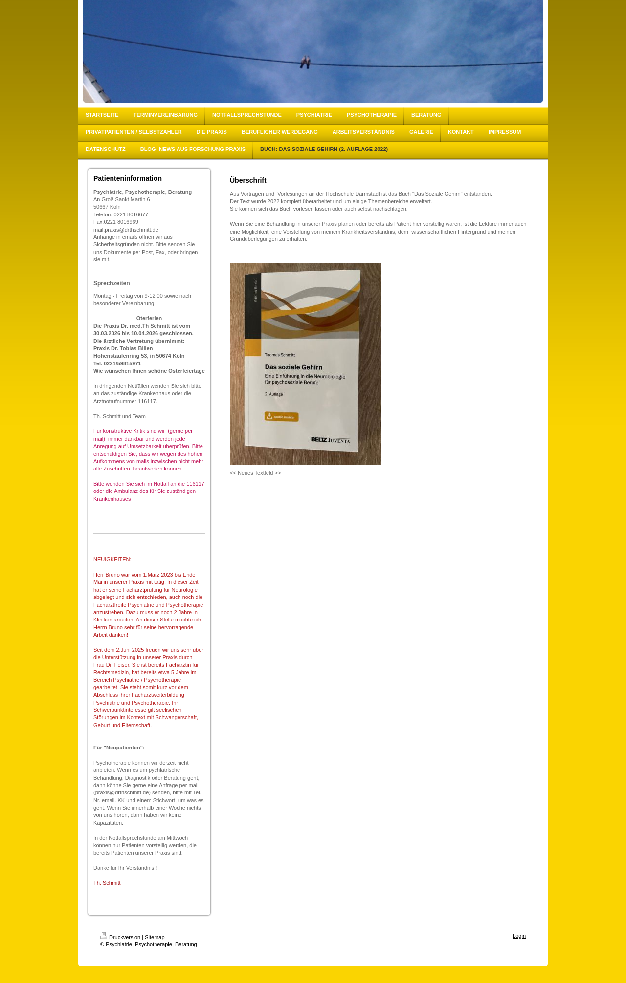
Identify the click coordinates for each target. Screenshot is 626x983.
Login (519, 936)
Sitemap (154, 937)
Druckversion (120, 937)
